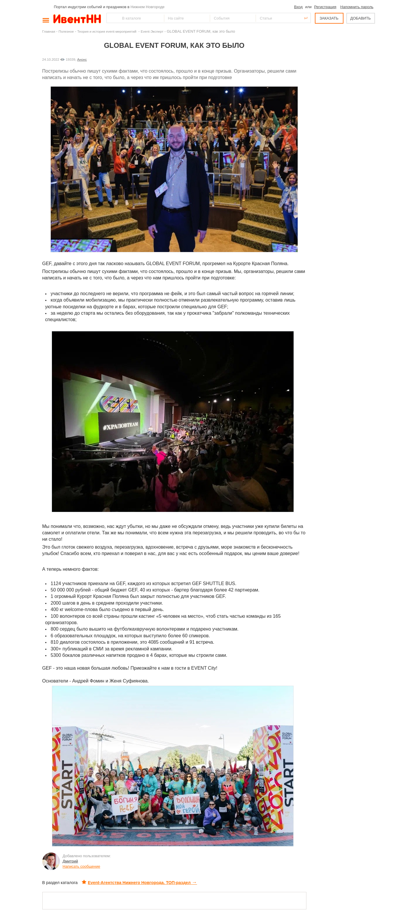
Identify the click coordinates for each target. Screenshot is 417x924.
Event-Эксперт (152, 31)
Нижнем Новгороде (147, 7)
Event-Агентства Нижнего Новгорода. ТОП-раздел (139, 882)
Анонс (82, 59)
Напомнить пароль (356, 7)
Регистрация (325, 7)
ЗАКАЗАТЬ (329, 18)
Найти (111, 18)
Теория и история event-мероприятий (107, 31)
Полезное (66, 31)
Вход (298, 7)
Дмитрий (70, 861)
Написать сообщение (81, 866)
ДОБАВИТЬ (360, 18)
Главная (48, 31)
